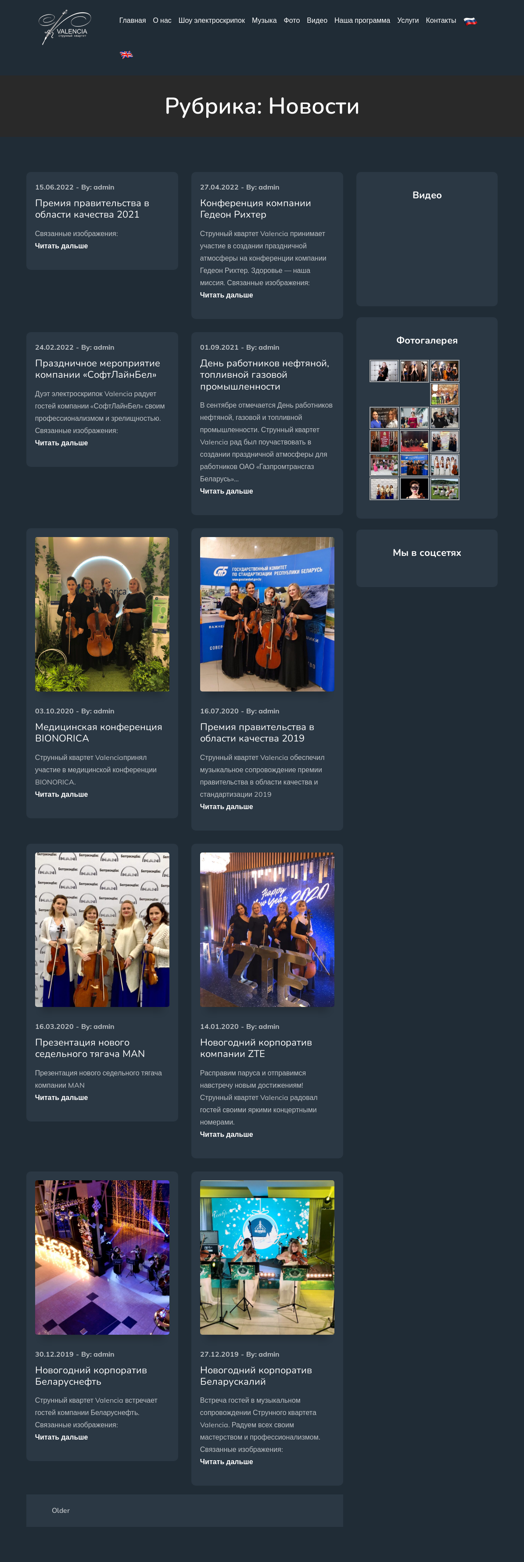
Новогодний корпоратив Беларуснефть (91, 1376)
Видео (317, 20)
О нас (162, 20)
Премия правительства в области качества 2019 (257, 732)
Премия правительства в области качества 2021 (92, 209)
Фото (292, 20)
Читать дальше (61, 245)
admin (104, 187)
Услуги (408, 20)
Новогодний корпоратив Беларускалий (256, 1376)
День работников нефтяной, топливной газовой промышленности (264, 375)
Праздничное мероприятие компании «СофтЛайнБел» (97, 369)
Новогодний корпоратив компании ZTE (256, 1048)
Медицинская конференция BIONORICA (98, 732)
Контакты (441, 20)
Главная (132, 20)
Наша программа (362, 20)
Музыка (264, 20)
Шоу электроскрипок (212, 20)
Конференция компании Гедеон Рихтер (255, 209)
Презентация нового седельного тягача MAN (90, 1048)
